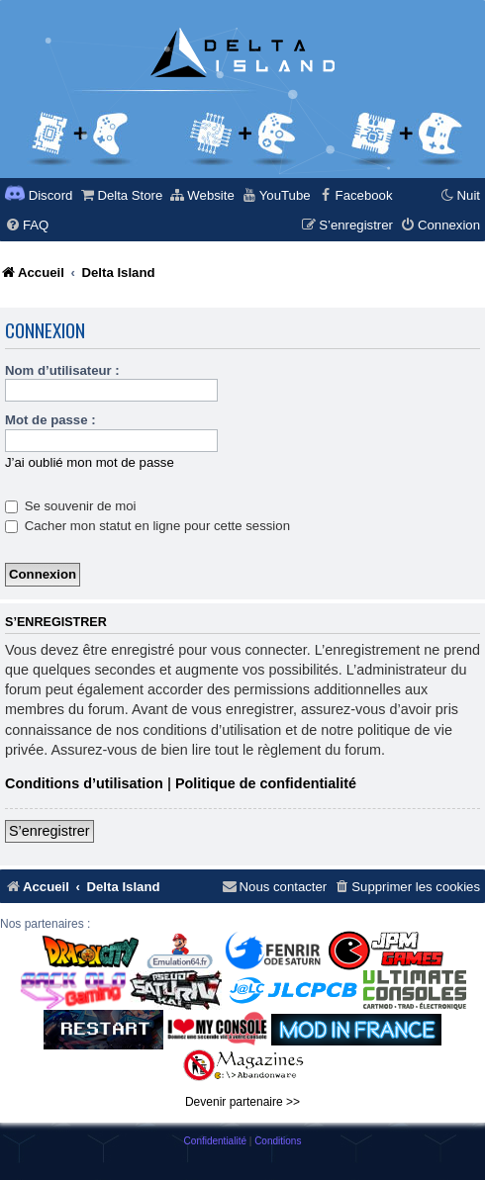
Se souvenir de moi (71, 506)
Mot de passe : (50, 419)
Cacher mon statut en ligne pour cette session (147, 525)
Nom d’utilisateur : (62, 370)
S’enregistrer (49, 831)
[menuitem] (120, 195)
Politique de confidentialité (265, 783)
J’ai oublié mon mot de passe (89, 462)
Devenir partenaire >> (242, 1102)
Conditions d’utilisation (84, 783)
